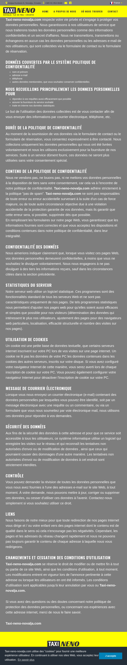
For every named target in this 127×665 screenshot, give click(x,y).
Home (45, 10)
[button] (116, 3)
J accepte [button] (110, 656)
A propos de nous (65, 10)
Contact (113, 10)
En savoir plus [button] (26, 659)
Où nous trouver (92, 10)
